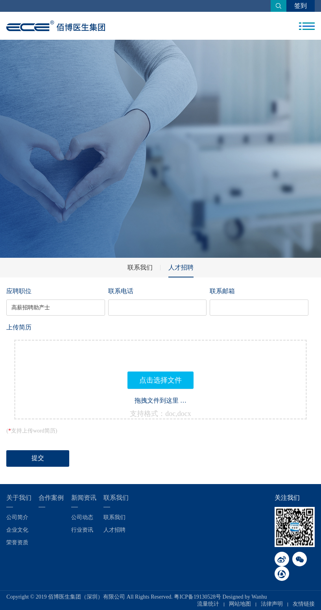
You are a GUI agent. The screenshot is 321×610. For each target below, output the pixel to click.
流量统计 (208, 604)
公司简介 (17, 517)
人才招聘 (181, 267)
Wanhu (259, 597)
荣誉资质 (17, 542)
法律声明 (272, 604)
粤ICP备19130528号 (197, 597)
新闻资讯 (83, 497)
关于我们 (18, 497)
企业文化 (17, 530)
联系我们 (140, 267)
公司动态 (82, 517)
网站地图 (240, 604)
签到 (300, 5)
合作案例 (51, 497)
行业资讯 (82, 530)
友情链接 (304, 604)
